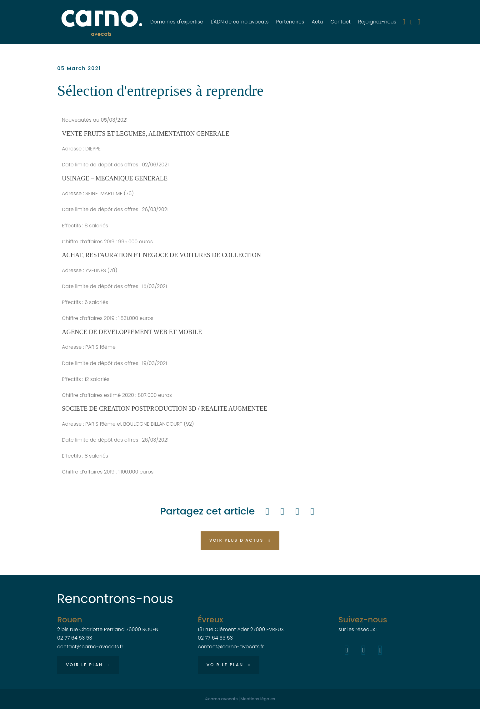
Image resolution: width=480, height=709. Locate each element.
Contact (340, 21)
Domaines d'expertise (176, 21)
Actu (317, 21)
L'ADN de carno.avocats (239, 21)
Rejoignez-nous (377, 21)
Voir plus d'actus (236, 540)
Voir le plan (84, 665)
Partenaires (290, 21)
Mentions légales (258, 698)
